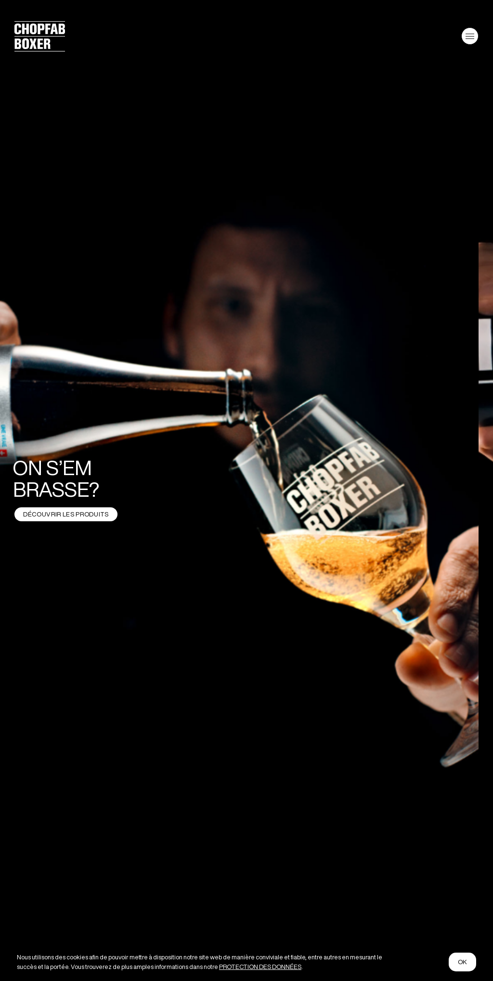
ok (462, 962)
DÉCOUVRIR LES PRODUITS (65, 514)
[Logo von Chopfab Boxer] (39, 48)
